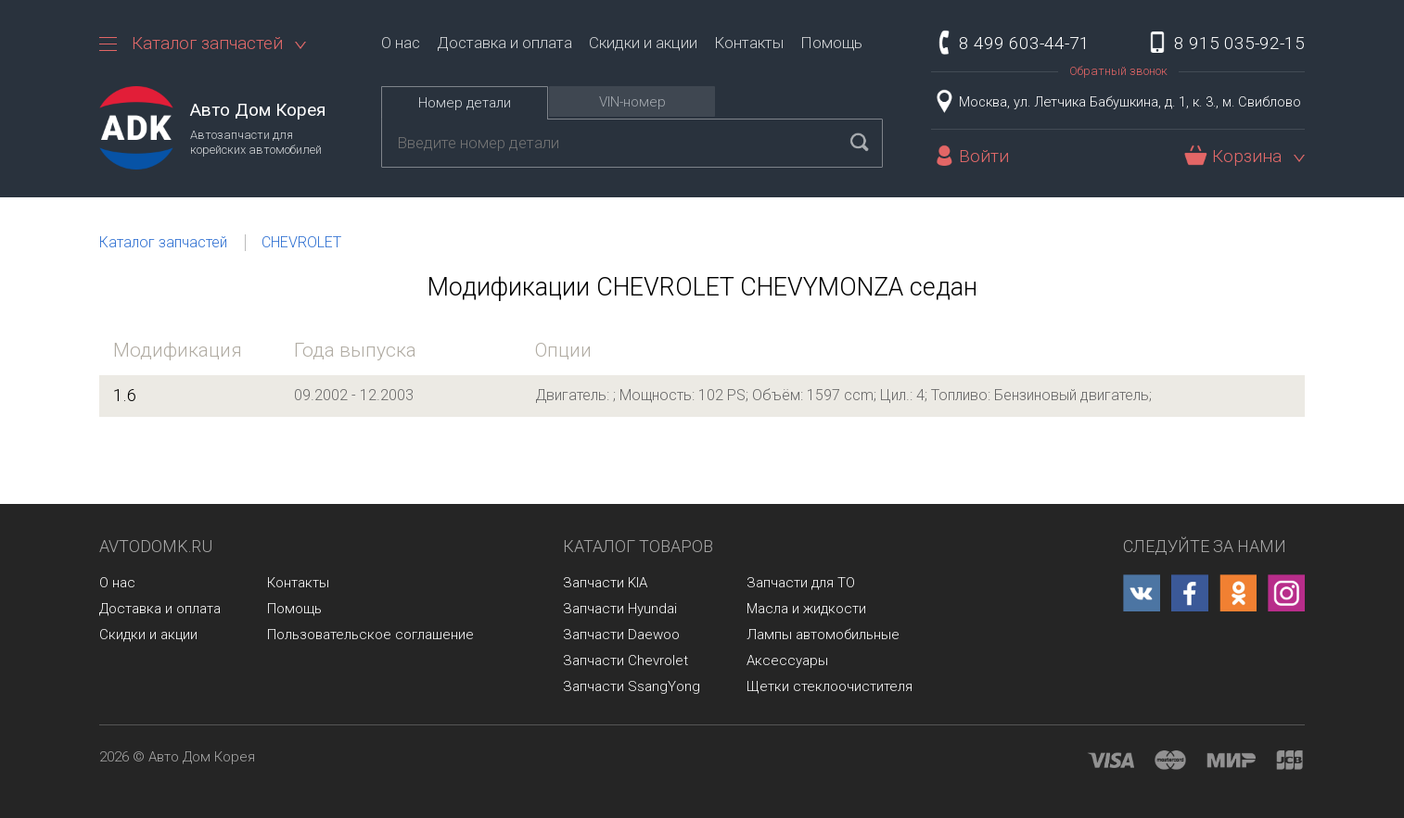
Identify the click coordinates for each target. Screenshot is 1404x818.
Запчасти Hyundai (620, 608)
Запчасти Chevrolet (625, 660)
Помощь (831, 42)
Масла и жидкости (806, 608)
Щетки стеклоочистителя (830, 686)
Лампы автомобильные (823, 634)
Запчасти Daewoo (621, 634)
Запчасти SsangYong (631, 686)
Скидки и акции (643, 42)
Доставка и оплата (504, 42)
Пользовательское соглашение (370, 634)
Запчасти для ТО (801, 582)
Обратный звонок (1118, 71)
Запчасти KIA (605, 582)
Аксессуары (787, 660)
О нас (400, 42)
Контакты (749, 42)
